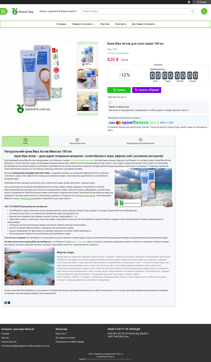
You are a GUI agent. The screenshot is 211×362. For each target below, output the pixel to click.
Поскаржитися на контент (97, 359)
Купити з (149, 90)
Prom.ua (119, 354)
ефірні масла (27, 198)
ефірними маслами (85, 195)
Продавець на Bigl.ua (105, 357)
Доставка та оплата (143, 24)
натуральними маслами (82, 160)
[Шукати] (192, 11)
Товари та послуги (82, 24)
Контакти (120, 24)
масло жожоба (79, 241)
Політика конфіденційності (120, 359)
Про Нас (105, 24)
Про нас (5, 338)
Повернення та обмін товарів (70, 342)
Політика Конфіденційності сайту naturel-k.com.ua (25, 346)
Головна (61, 24)
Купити (121, 90)
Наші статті (61, 333)
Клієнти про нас (9, 342)
